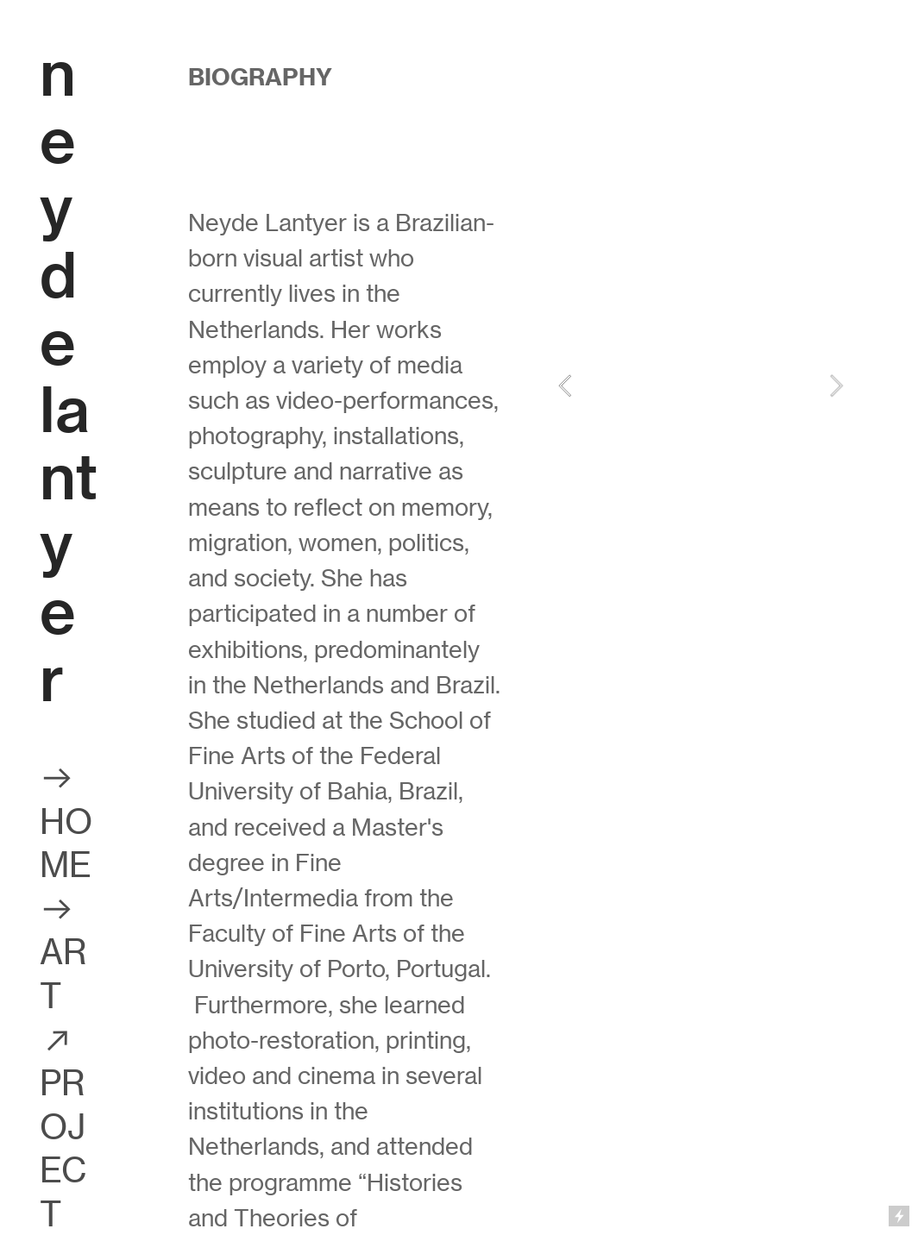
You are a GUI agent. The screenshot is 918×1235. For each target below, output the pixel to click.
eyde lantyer (68, 410)
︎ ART (63, 952)
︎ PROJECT (63, 1127)
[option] (700, 385)
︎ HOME (66, 821)
